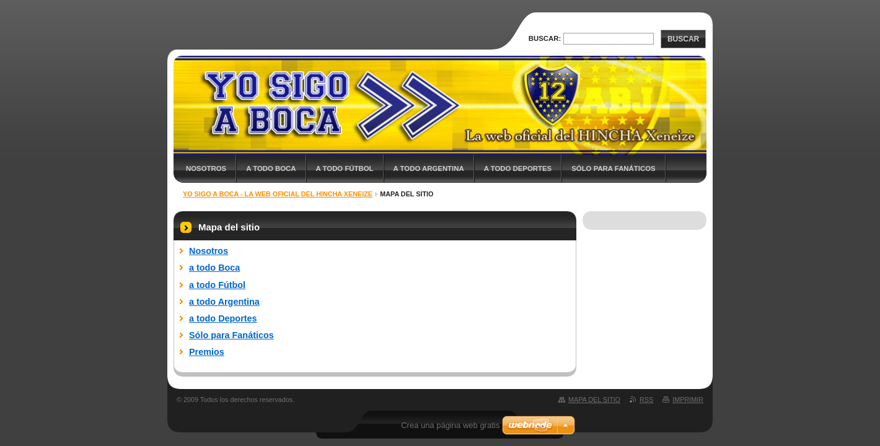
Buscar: (545, 38)
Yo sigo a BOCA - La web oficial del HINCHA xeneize (277, 194)
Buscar (683, 39)
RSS (646, 399)
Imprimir (687, 399)
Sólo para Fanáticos (613, 168)
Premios (206, 352)
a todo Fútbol (345, 168)
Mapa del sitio (594, 399)
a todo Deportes (518, 168)
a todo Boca (271, 168)
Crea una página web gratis (450, 425)
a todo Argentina (429, 168)
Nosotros (206, 168)
